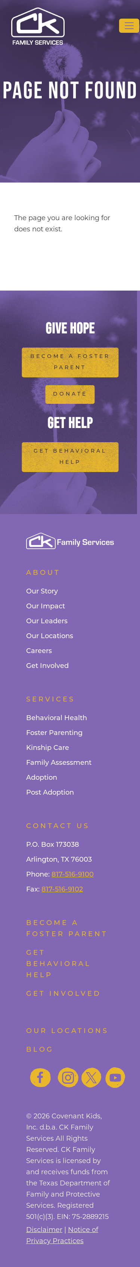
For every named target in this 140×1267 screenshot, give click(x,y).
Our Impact (45, 606)
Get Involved (47, 666)
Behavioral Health (56, 718)
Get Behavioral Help (70, 457)
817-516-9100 (73, 874)
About (43, 573)
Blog (40, 1050)
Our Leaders (47, 621)
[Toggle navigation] (129, 26)
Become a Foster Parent (70, 362)
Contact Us (58, 826)
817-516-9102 (62, 889)
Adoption (41, 778)
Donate (70, 394)
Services (50, 699)
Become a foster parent (67, 929)
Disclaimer (44, 1230)
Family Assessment (58, 763)
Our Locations (49, 636)
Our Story (42, 591)
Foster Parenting (54, 733)
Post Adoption (50, 792)
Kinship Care (47, 748)
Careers (39, 651)
